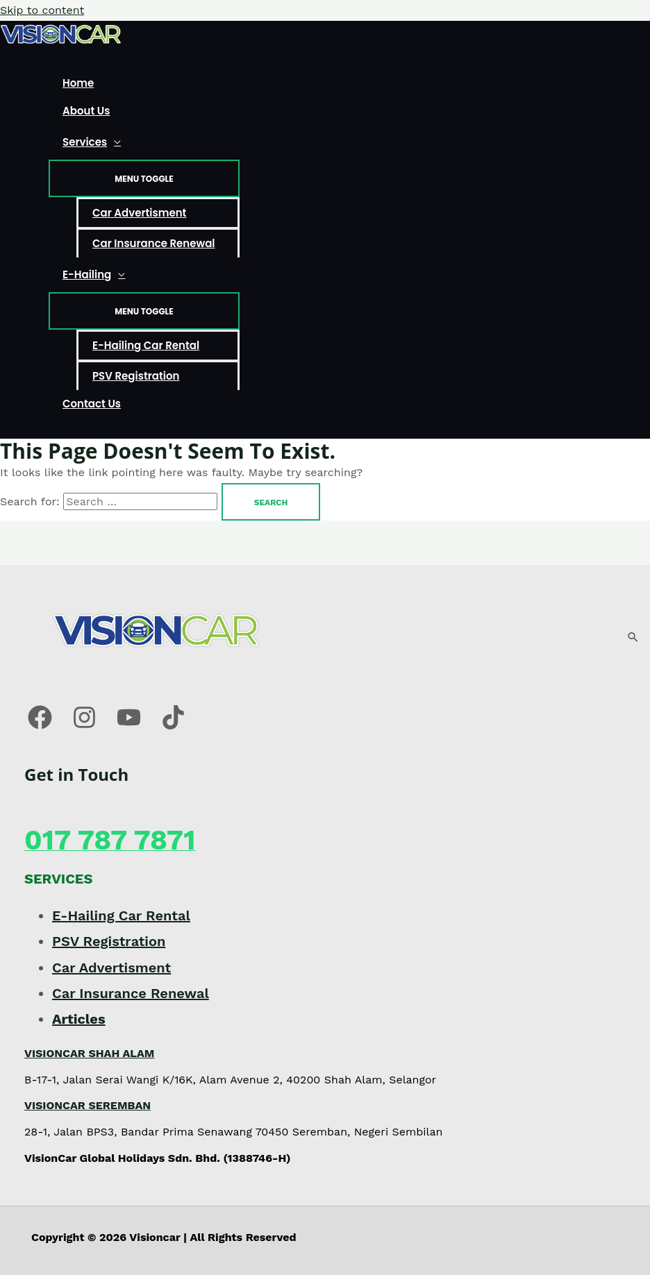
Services (84, 142)
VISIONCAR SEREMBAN (87, 1105)
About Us (86, 110)
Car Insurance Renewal (153, 243)
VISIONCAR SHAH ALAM (89, 1053)
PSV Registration (135, 376)
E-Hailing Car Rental (145, 345)
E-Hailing (86, 274)
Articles (79, 1019)
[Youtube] (129, 725)
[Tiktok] (173, 725)
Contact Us (91, 403)
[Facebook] (40, 725)
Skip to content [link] (42, 10)
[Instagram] (84, 725)
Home (78, 83)
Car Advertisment (139, 212)
